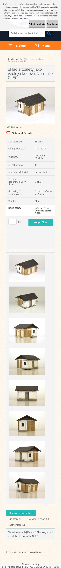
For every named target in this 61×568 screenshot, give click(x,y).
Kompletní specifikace (21, 513)
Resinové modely (30, 564)
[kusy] (12, 221)
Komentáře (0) (17, 525)
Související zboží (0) (38, 519)
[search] (49, 33)
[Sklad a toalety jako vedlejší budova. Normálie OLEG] (30, 89)
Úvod (10, 59)
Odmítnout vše (37, 24)
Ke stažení (15, 519)
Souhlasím (52, 24)
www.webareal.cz (36, 552)
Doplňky (18, 59)
